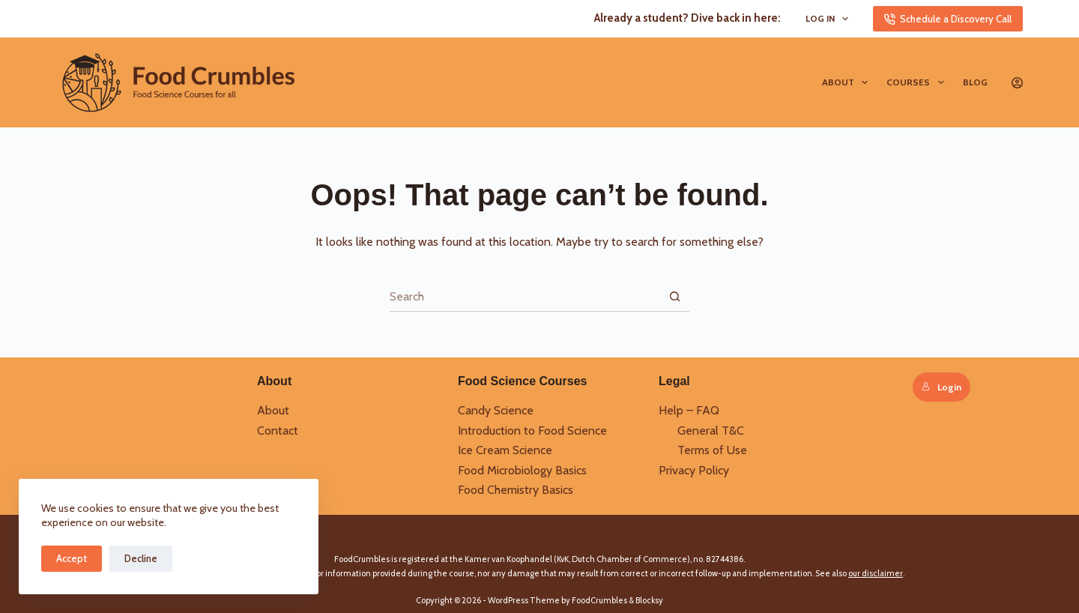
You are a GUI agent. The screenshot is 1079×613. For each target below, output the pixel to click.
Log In (830, 19)
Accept (71, 558)
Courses (917, 82)
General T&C (710, 430)
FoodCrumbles (599, 600)
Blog (975, 82)
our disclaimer (875, 573)
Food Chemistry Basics (515, 490)
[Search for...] (524, 297)
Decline (140, 558)
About (848, 82)
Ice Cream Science (505, 450)
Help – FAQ (689, 410)
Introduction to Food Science (532, 430)
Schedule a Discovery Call (948, 19)
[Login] (1017, 82)
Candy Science (496, 410)
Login (941, 387)
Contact (277, 430)
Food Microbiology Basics (522, 470)
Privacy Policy (694, 470)
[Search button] (674, 297)
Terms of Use (712, 450)
